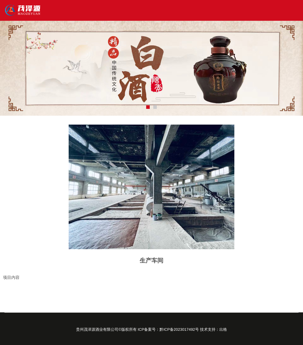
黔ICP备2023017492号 (179, 329)
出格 (223, 329)
